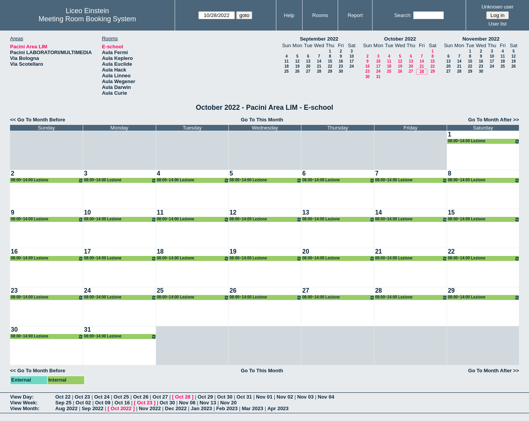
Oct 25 (121, 397)
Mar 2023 (253, 408)
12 (297, 61)
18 (286, 66)
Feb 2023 (227, 408)
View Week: (23, 403)
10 (351, 56)
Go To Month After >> (493, 120)
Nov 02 (285, 397)
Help (289, 15)
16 (340, 61)
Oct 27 (160, 397)
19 (297, 66)
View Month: (24, 408)
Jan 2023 (201, 408)
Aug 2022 (66, 408)
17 (351, 61)
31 (378, 77)
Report (355, 15)
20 (308, 66)
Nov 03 (305, 397)
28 (319, 71)
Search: (403, 15)
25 (286, 71)
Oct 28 (183, 397)
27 (308, 71)
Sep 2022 (92, 408)
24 (351, 66)
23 (340, 66)
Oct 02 (83, 403)
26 (297, 71)
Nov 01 (264, 397)
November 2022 (481, 39)
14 (319, 61)
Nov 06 (187, 403)
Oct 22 (63, 397)
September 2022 (319, 39)
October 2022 (400, 39)
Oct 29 (205, 397)
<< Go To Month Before (37, 120)
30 (340, 71)
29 (330, 71)
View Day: (22, 397)
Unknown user (497, 7)
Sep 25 (63, 403)
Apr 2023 (278, 408)
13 (308, 61)
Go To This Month (262, 120)
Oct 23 (82, 397)
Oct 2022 (121, 408)
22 (330, 66)
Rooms (320, 15)
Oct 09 (103, 403)
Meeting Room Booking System (87, 19)
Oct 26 (140, 397)
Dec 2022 (176, 408)
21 (319, 66)
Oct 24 (102, 397)
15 (330, 61)
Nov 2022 (150, 408)
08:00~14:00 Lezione (484, 141)
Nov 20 (228, 403)
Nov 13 (207, 403)
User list (497, 24)
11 (286, 61)
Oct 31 (244, 397)
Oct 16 (122, 403)
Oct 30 (225, 397)
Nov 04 (326, 397)
